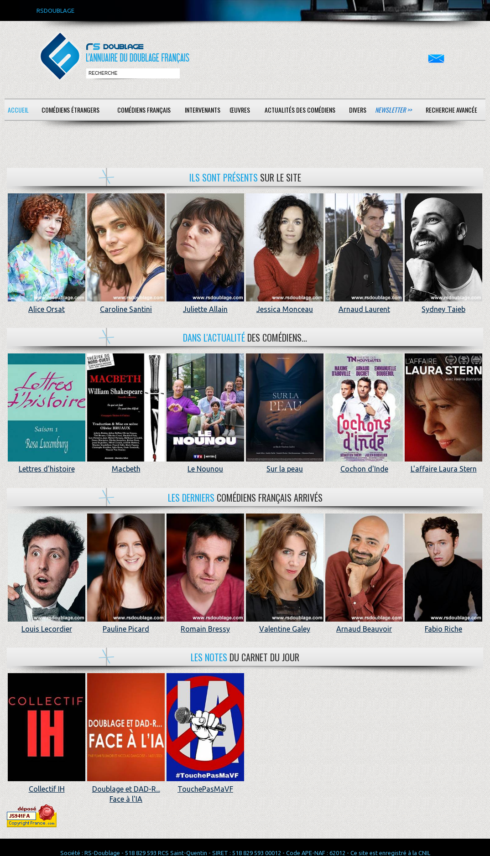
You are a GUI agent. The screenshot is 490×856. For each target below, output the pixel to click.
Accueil (18, 109)
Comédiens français (144, 109)
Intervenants (202, 109)
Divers (357, 109)
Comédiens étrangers (70, 109)
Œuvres (239, 109)
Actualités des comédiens (300, 109)
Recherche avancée (451, 109)
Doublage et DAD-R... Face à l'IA (126, 788)
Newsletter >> (393, 109)
